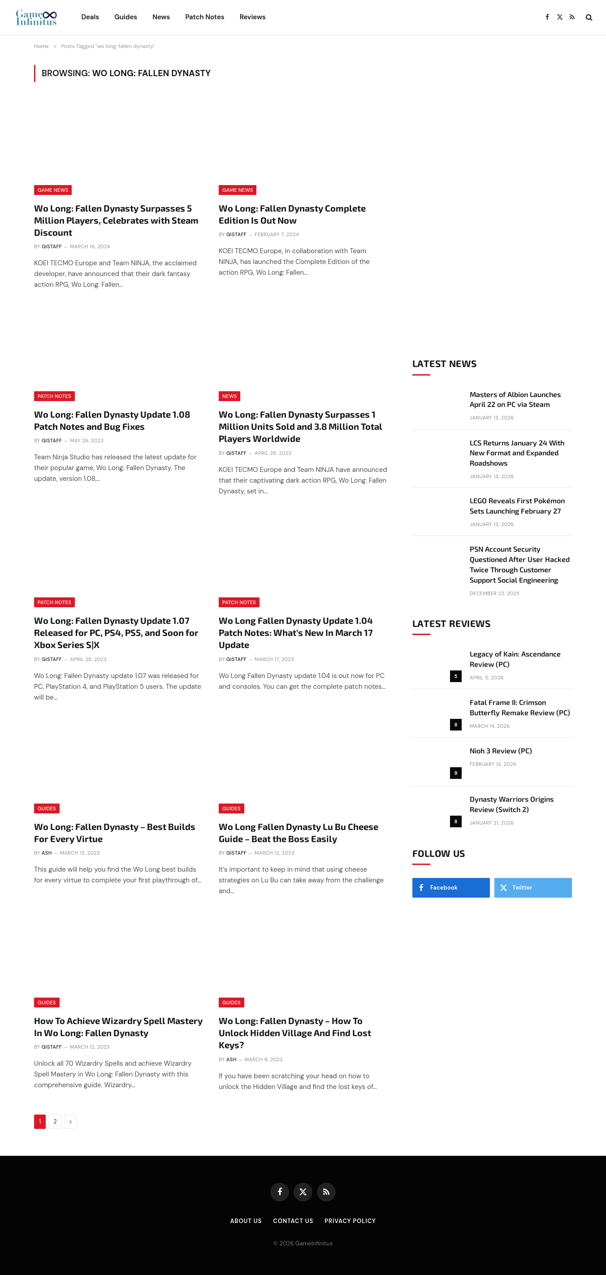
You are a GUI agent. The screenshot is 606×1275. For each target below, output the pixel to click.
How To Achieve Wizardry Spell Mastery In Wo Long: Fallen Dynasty (118, 1026)
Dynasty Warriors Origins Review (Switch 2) (512, 804)
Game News (53, 190)
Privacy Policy (350, 1221)
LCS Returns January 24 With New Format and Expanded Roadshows (517, 452)
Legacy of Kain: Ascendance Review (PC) (515, 658)
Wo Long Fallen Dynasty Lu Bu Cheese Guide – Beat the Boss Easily (298, 832)
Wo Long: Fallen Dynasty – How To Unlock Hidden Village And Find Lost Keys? (295, 1032)
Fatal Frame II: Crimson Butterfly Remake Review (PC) (520, 707)
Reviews (253, 17)
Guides (125, 17)
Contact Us (293, 1221)
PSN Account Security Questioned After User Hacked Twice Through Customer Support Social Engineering (520, 564)
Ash (47, 853)
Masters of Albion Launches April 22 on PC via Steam (515, 399)
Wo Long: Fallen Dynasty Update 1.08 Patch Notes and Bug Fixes (112, 420)
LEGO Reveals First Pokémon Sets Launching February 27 (517, 505)
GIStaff (52, 246)
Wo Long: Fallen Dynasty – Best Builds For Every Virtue (114, 832)
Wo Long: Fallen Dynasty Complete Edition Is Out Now (292, 214)
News (161, 17)
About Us (246, 1221)
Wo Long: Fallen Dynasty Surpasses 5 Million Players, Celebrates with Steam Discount (116, 220)
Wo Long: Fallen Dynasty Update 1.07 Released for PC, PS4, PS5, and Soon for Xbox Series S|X (116, 632)
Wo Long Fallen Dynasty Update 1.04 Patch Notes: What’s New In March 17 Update (296, 632)
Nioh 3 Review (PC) (501, 750)
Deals (90, 17)
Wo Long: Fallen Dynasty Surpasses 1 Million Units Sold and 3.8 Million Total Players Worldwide (300, 426)
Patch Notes (204, 17)
